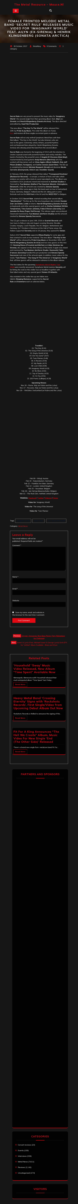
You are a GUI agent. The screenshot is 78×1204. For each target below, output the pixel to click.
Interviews (22, 1156)
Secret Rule (38, 521)
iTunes (55, 498)
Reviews (21, 1167)
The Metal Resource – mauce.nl (39, 4)
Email (15, 589)
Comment (16, 545)
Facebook (32, 498)
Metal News (23, 526)
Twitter (40, 498)
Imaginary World (23, 521)
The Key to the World (56, 521)
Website (48, 498)
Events (21, 1150)
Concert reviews (24, 1145)
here (11, 133)
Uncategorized (24, 1173)
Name (15, 577)
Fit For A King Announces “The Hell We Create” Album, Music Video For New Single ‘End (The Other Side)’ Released (36, 736)
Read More (20, 684)
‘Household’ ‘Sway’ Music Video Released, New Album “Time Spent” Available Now (34, 669)
